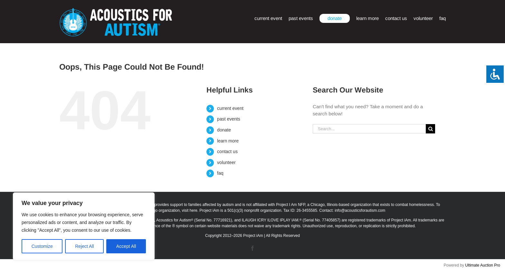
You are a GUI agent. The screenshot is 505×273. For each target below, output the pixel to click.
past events (228, 119)
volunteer (226, 162)
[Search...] (369, 128)
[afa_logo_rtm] (115, 10)
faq (220, 173)
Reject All (84, 246)
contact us (227, 151)
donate (224, 129)
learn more (228, 140)
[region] (84, 226)
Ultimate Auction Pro (482, 265)
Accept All (126, 246)
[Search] (430, 128)
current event (230, 108)
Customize (42, 246)
